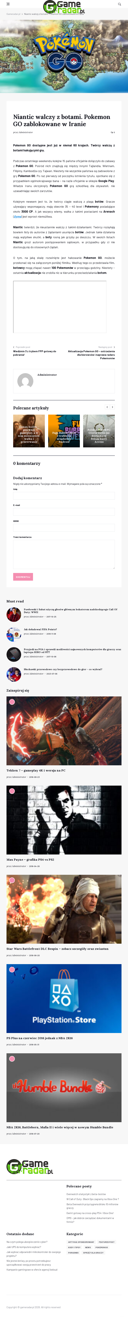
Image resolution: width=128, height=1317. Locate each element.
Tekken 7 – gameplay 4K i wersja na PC (36, 770)
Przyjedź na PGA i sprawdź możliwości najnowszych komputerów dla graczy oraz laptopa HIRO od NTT (72, 651)
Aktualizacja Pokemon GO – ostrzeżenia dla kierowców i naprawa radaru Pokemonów (91, 355)
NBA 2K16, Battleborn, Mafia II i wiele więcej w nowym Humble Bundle (59, 1127)
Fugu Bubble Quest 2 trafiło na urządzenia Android (64, 437)
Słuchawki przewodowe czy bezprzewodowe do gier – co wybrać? (63, 669)
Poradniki (73, 1252)
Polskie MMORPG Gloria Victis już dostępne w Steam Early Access (99, 435)
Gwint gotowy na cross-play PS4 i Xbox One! (90, 1213)
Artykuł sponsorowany (81, 1242)
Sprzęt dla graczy (93, 1252)
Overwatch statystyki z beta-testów (86, 1194)
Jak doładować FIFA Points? (40, 629)
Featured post (106, 1242)
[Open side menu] (8, 4)
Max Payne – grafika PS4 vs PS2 (30, 859)
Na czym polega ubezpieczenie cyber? (27, 1241)
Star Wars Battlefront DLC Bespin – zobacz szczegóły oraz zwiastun (57, 949)
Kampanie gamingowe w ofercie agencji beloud (31, 1269)
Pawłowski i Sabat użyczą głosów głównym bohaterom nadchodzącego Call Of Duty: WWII (70, 611)
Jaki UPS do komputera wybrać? (23, 1246)
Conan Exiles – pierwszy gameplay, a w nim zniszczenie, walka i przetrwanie (29, 434)
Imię (15, 489)
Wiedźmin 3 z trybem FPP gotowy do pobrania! (34, 353)
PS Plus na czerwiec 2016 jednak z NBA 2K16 (39, 1038)
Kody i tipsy (74, 1247)
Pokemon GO (102, 1247)
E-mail (16, 505)
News (88, 1247)
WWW (16, 521)
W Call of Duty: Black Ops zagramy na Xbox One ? (92, 1199)
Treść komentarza (22, 537)
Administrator (26, 132)
